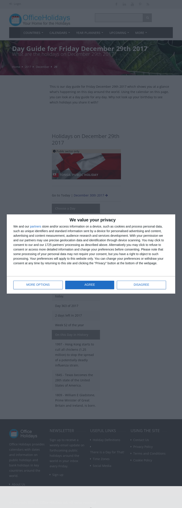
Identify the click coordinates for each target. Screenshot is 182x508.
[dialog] (91, 254)
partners (35, 226)
